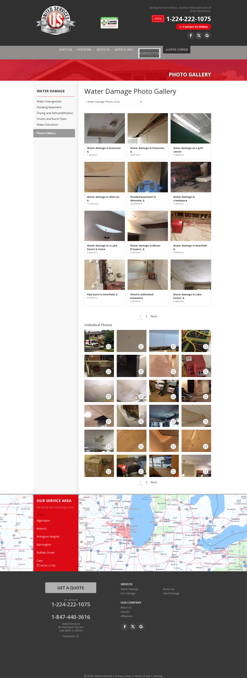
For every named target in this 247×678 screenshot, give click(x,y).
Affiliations (127, 611)
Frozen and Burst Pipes (52, 114)
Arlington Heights (48, 532)
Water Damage (51, 86)
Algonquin (43, 516)
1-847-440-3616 (70, 612)
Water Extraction (47, 120)
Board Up (168, 584)
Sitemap (158, 671)
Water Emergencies (49, 96)
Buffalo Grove (45, 548)
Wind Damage (171, 588)
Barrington (44, 540)
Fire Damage (128, 588)
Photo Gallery (46, 128)
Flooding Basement (49, 102)
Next (154, 312)
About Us (126, 602)
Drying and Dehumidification (55, 108)
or (193, 27)
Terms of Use (142, 671)
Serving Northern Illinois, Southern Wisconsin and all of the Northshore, (180, 9)
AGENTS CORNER (187, 50)
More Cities (48, 561)
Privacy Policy (123, 671)
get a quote (70, 583)
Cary (40, 556)
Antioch (41, 524)
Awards (125, 607)
